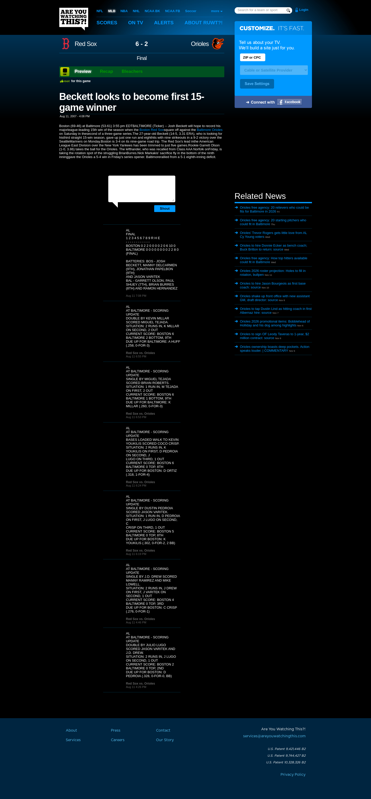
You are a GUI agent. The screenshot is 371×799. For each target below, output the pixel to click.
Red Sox (86, 44)
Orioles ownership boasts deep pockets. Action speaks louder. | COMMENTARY (275, 349)
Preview (83, 71)
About (204, 22)
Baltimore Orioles (209, 130)
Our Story (165, 740)
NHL (136, 11)
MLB (111, 11)
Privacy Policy (293, 775)
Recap (106, 71)
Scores (107, 22)
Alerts (164, 22)
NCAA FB (172, 11)
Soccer (190, 11)
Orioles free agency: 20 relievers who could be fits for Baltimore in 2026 (274, 209)
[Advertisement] (273, 150)
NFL (100, 11)
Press (115, 730)
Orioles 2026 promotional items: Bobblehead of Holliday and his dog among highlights (275, 323)
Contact (163, 730)
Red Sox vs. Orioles (140, 353)
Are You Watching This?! (73, 19)
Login (303, 10)
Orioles (200, 44)
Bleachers (132, 71)
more (215, 11)
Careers (118, 740)
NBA (124, 11)
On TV (135, 22)
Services (73, 740)
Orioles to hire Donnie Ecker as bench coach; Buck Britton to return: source (273, 247)
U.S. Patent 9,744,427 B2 (286, 755)
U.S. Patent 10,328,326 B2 (286, 762)
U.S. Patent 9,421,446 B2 (287, 748)
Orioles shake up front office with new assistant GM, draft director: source (275, 298)
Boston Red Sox (151, 130)
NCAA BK (152, 11)
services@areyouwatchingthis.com (274, 736)
